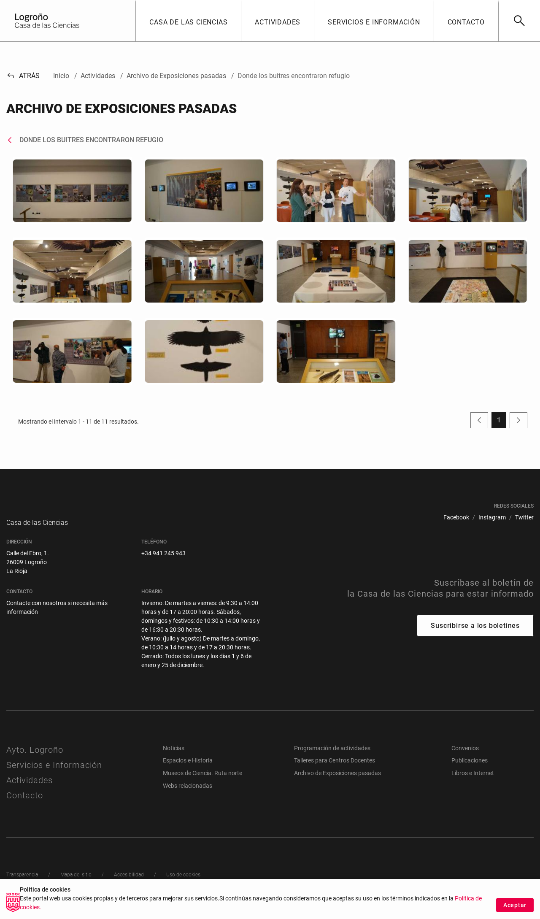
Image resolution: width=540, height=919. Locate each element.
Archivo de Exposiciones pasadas (337, 781)
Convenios (465, 756)
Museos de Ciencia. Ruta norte (202, 781)
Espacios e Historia (188, 768)
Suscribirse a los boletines (475, 634)
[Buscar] (519, 20)
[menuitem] (456, 517)
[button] (188, 20)
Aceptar (514, 905)
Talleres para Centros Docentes (334, 768)
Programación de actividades (332, 756)
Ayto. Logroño (34, 758)
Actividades (29, 789)
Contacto (24, 804)
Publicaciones (469, 768)
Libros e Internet (472, 781)
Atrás (23, 76)
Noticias (173, 756)
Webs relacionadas (187, 794)
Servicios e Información (54, 773)
